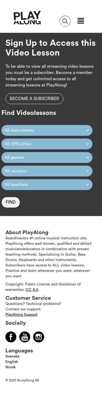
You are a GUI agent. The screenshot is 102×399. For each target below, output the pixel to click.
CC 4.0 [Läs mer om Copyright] (32, 290)
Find (11, 202)
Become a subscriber (34, 98)
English (11, 362)
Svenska (12, 356)
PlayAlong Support (21, 315)
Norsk (10, 367)
